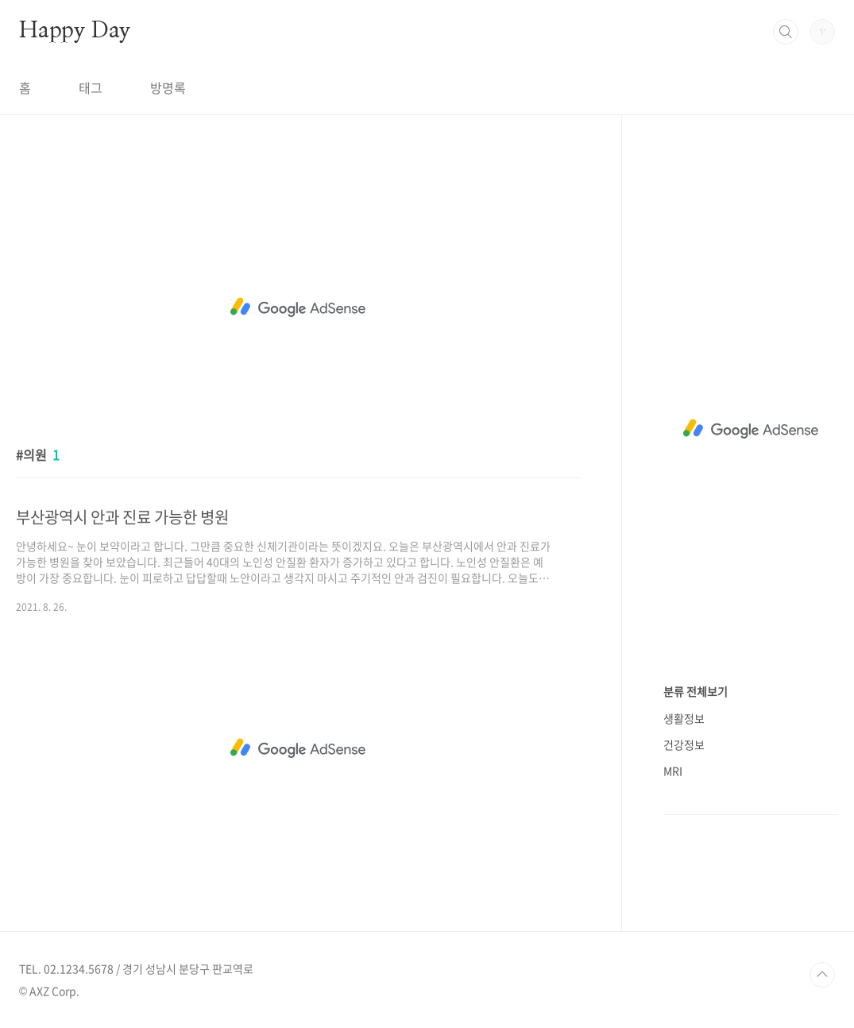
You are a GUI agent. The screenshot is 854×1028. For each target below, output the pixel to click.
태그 (90, 87)
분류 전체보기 (695, 691)
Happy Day (74, 31)
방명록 (168, 87)
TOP (822, 974)
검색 (786, 32)
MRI (672, 771)
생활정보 (684, 718)
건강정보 (684, 744)
